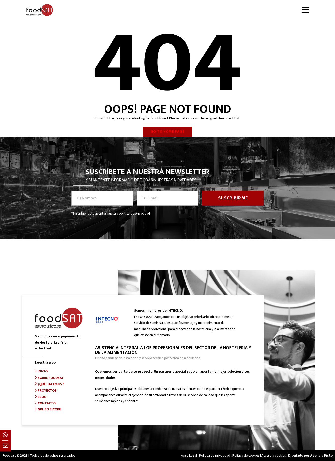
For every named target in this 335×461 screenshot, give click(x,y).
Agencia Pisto (321, 455)
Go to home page (168, 131)
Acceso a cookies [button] (273, 455)
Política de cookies (245, 455)
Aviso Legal (189, 455)
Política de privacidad (214, 455)
